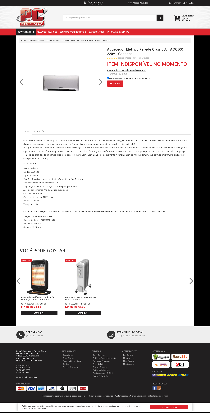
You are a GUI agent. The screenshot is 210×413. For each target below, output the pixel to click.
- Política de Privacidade (101, 371)
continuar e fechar (169, 407)
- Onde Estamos (68, 359)
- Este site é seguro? (99, 368)
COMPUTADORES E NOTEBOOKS (73, 32)
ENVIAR (115, 83)
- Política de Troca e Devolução (104, 359)
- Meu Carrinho (128, 359)
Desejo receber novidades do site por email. (128, 78)
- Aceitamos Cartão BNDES (102, 374)
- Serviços (65, 365)
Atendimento (130, 352)
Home (23, 40)
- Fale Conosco (127, 356)
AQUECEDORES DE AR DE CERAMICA (95, 40)
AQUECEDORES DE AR (70, 40)
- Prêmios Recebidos (70, 368)
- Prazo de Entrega (99, 365)
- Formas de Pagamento (101, 362)
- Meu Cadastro (128, 365)
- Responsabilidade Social (71, 362)
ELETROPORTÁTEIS (96, 32)
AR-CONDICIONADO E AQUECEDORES (44, 40)
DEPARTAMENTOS (26, 32)
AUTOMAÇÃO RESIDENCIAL (118, 32)
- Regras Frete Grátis (100, 377)
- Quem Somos (67, 356)
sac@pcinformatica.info (128, 336)
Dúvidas (97, 352)
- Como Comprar (98, 356)
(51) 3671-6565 (30, 336)
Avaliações (46, 132)
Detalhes (28, 132)
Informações (69, 352)
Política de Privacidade (36, 408)
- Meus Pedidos (128, 362)
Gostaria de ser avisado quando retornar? (126, 72)
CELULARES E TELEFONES (47, 32)
